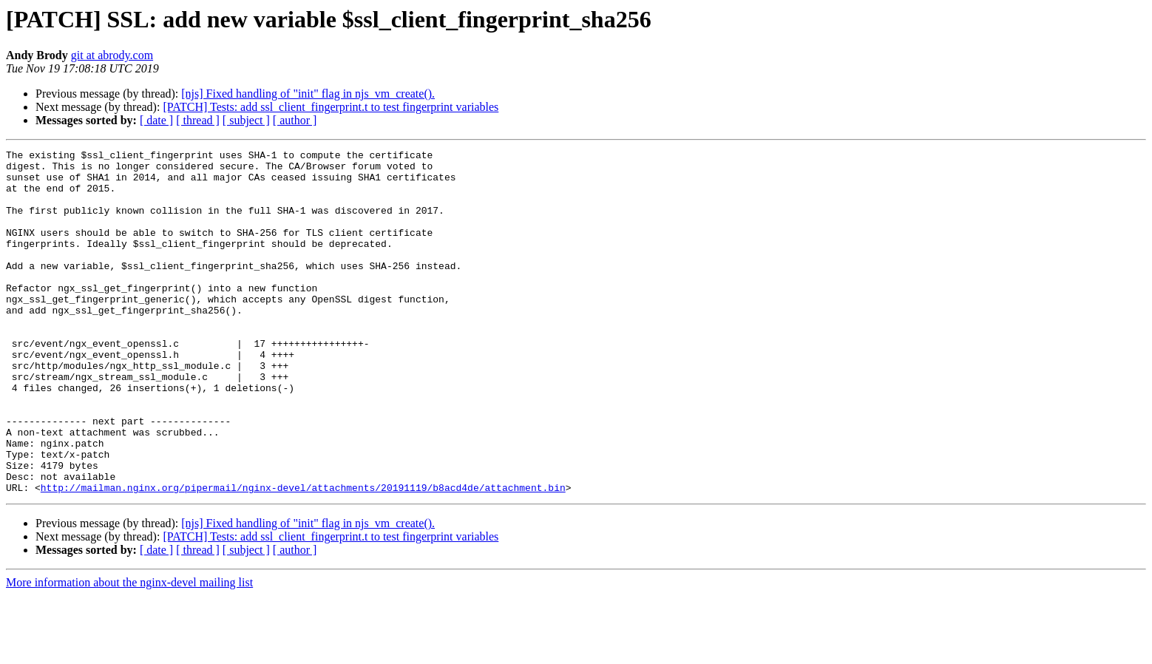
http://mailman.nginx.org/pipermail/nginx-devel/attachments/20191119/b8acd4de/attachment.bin (303, 556)
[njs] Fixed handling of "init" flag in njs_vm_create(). (308, 93)
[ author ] (295, 120)
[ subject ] (246, 120)
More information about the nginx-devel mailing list (129, 651)
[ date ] (156, 120)
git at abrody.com (112, 55)
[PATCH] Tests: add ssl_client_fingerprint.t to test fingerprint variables (330, 107)
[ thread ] (198, 120)
